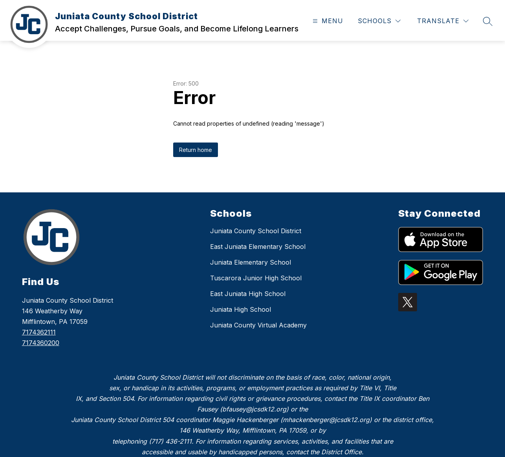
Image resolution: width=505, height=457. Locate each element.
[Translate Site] (442, 21)
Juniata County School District (255, 231)
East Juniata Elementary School (258, 246)
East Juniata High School (247, 294)
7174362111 (39, 332)
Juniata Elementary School (250, 262)
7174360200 (40, 343)
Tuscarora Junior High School (256, 278)
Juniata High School (240, 309)
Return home (195, 149)
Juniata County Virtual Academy (258, 325)
